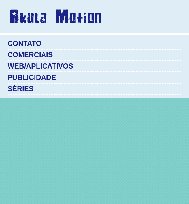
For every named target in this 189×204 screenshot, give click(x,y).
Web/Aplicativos (40, 66)
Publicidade (32, 77)
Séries (21, 89)
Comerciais (30, 55)
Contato (24, 43)
